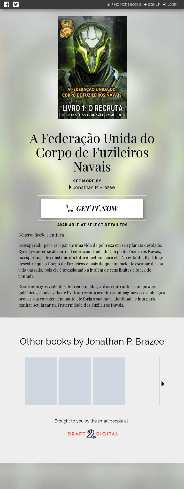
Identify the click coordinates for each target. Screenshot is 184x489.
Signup (152, 4)
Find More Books (124, 4)
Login (170, 4)
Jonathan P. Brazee (94, 187)
